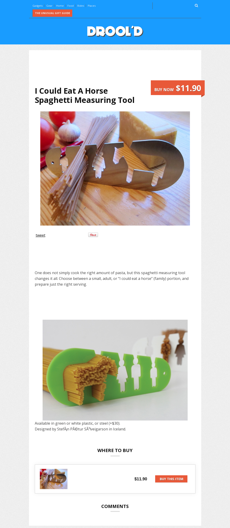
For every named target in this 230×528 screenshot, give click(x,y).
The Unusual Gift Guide (52, 13)
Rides (80, 5)
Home (60, 5)
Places (92, 5)
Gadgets (37, 5)
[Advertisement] (118, 68)
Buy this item (171, 479)
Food (70, 5)
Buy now (177, 88)
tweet (40, 235)
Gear (49, 5)
